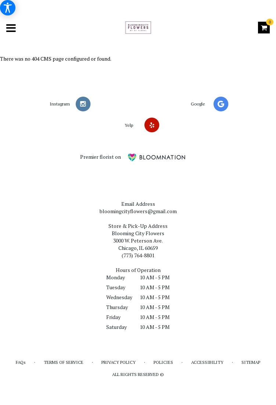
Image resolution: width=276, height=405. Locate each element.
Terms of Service (63, 362)
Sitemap (250, 362)
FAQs (21, 362)
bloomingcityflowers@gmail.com (138, 211)
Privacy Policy (118, 362)
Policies (163, 362)
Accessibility (207, 362)
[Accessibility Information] (7, 7)
